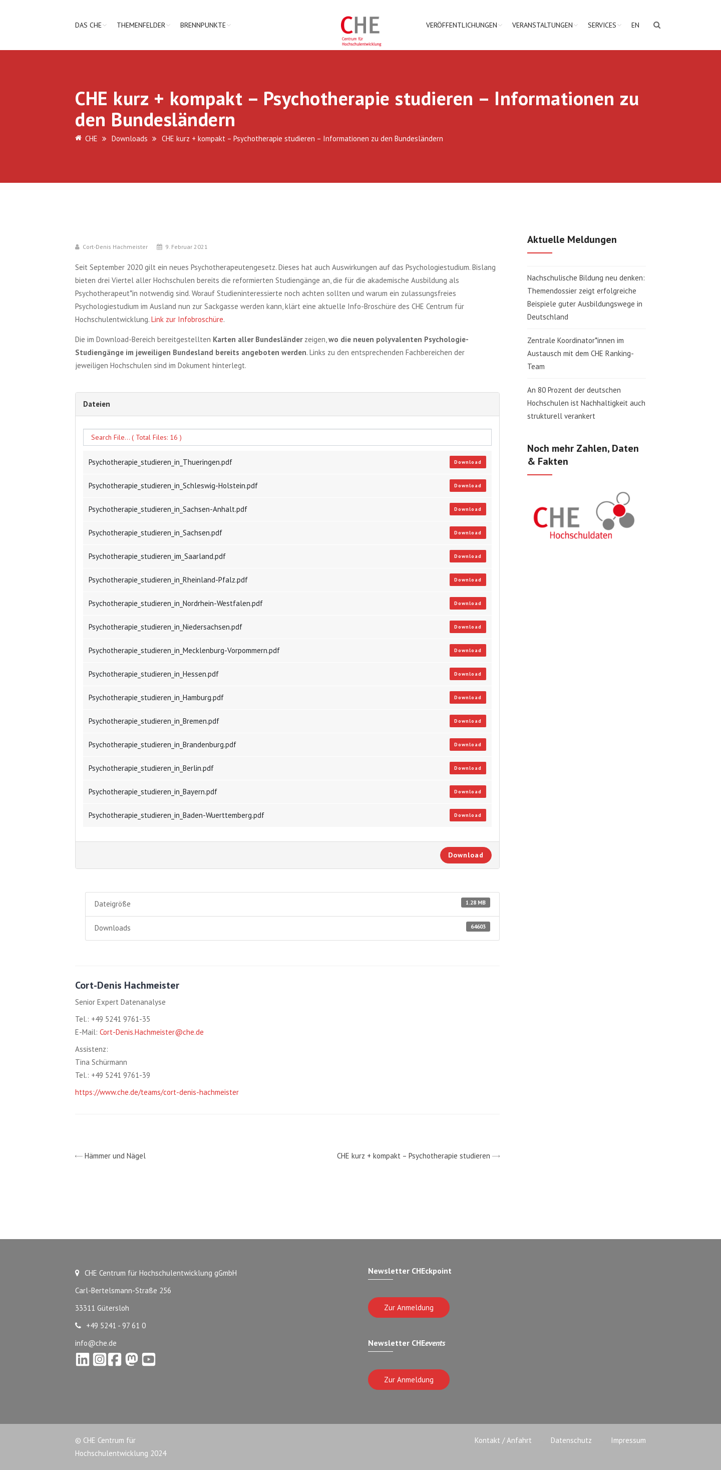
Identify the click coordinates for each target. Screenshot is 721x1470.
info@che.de (96, 1343)
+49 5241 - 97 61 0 (110, 1325)
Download (468, 462)
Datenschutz (570, 1440)
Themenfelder (141, 25)
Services (602, 25)
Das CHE (88, 25)
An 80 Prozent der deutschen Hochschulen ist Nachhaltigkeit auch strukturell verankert (586, 403)
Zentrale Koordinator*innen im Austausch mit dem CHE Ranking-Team (580, 353)
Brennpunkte (203, 25)
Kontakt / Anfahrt (501, 1440)
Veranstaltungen (542, 25)
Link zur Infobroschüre (187, 319)
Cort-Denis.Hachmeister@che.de (152, 1032)
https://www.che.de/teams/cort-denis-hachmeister (157, 1092)
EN (635, 25)
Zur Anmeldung (409, 1307)
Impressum (628, 1440)
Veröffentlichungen (461, 25)
